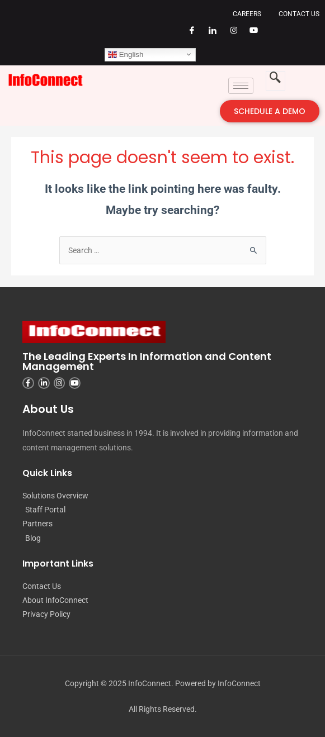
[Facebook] (188, 35)
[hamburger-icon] (240, 86)
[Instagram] (229, 35)
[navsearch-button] (275, 81)
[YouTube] (250, 35)
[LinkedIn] (208, 35)
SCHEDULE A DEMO (269, 111)
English (125, 54)
